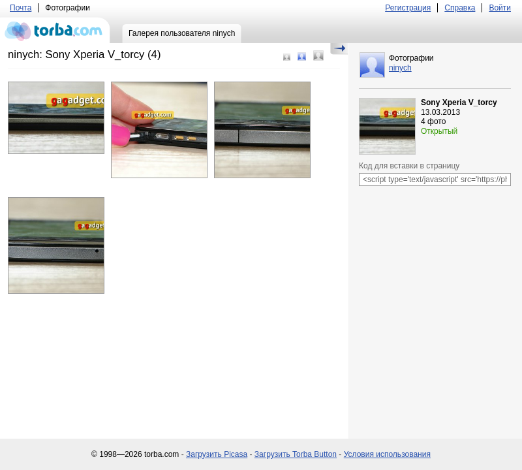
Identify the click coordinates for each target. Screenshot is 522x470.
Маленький (286, 57)
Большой (318, 55)
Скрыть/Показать (339, 49)
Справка (459, 7)
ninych (400, 67)
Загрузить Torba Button (295, 454)
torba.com (55, 30)
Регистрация (408, 7)
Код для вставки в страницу (409, 165)
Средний (302, 56)
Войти (500, 7)
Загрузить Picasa (216, 454)
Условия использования (387, 454)
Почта (20, 7)
